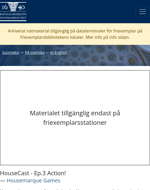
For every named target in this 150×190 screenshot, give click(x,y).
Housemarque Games (33, 180)
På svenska (35, 52)
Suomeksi (10, 52)
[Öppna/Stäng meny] (142, 11)
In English (58, 52)
